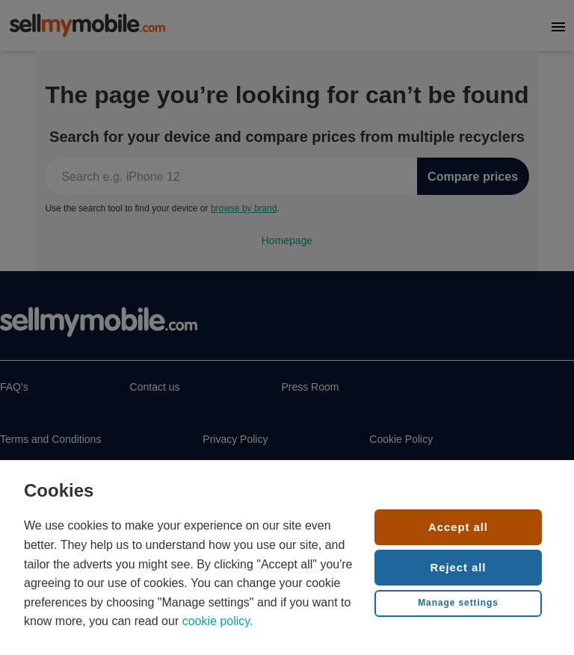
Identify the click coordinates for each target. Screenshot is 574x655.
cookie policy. (217, 621)
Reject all (458, 567)
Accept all (458, 527)
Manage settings (458, 602)
